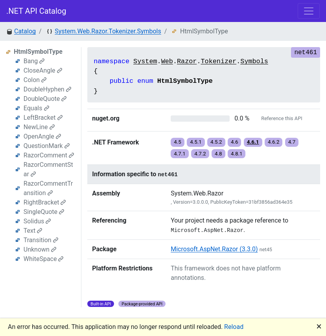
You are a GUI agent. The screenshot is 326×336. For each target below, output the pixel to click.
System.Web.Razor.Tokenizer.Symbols (108, 31)
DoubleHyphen (47, 89)
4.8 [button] (218, 154)
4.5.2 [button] (216, 142)
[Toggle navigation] (309, 11)
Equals (36, 108)
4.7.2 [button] (200, 154)
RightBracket (45, 202)
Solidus (37, 221)
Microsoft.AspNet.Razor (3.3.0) (214, 249)
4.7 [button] (292, 142)
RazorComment (49, 155)
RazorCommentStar (48, 169)
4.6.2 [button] (274, 142)
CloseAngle (43, 70)
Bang (34, 61)
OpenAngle (42, 136)
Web (167, 61)
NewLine (39, 127)
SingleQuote (44, 211)
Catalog (25, 31)
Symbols (254, 61)
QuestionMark (47, 146)
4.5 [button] (177, 142)
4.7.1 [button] (180, 154)
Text (33, 230)
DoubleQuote (45, 98)
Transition (41, 240)
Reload (233, 327)
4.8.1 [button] (237, 154)
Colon (35, 80)
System (145, 61)
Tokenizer (218, 61)
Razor (187, 61)
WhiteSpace (44, 259)
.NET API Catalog (36, 11)
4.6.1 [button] (253, 142)
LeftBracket (43, 117)
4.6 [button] (234, 142)
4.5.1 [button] (196, 142)
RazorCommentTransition (48, 188)
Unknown (40, 249)
